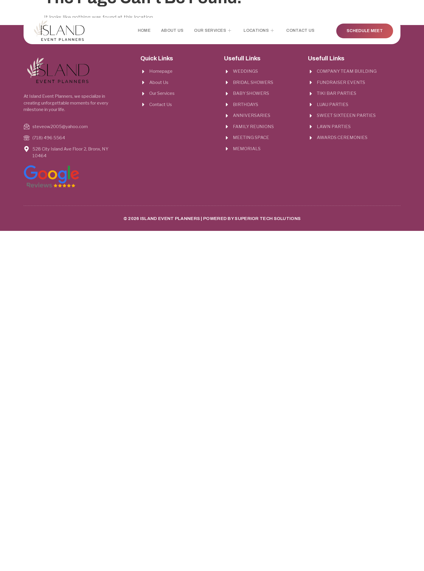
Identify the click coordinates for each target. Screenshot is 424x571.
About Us (172, 30)
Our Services (212, 30)
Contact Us (300, 30)
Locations (259, 30)
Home (144, 30)
